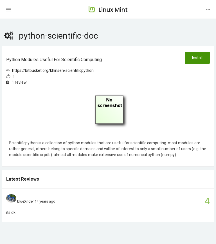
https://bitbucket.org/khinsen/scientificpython (53, 70)
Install (197, 58)
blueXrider (25, 201)
